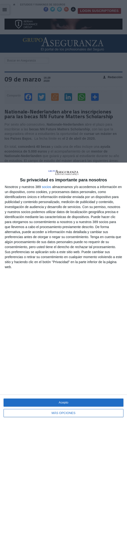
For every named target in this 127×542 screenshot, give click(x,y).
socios (46, 187)
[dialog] (63, 352)
